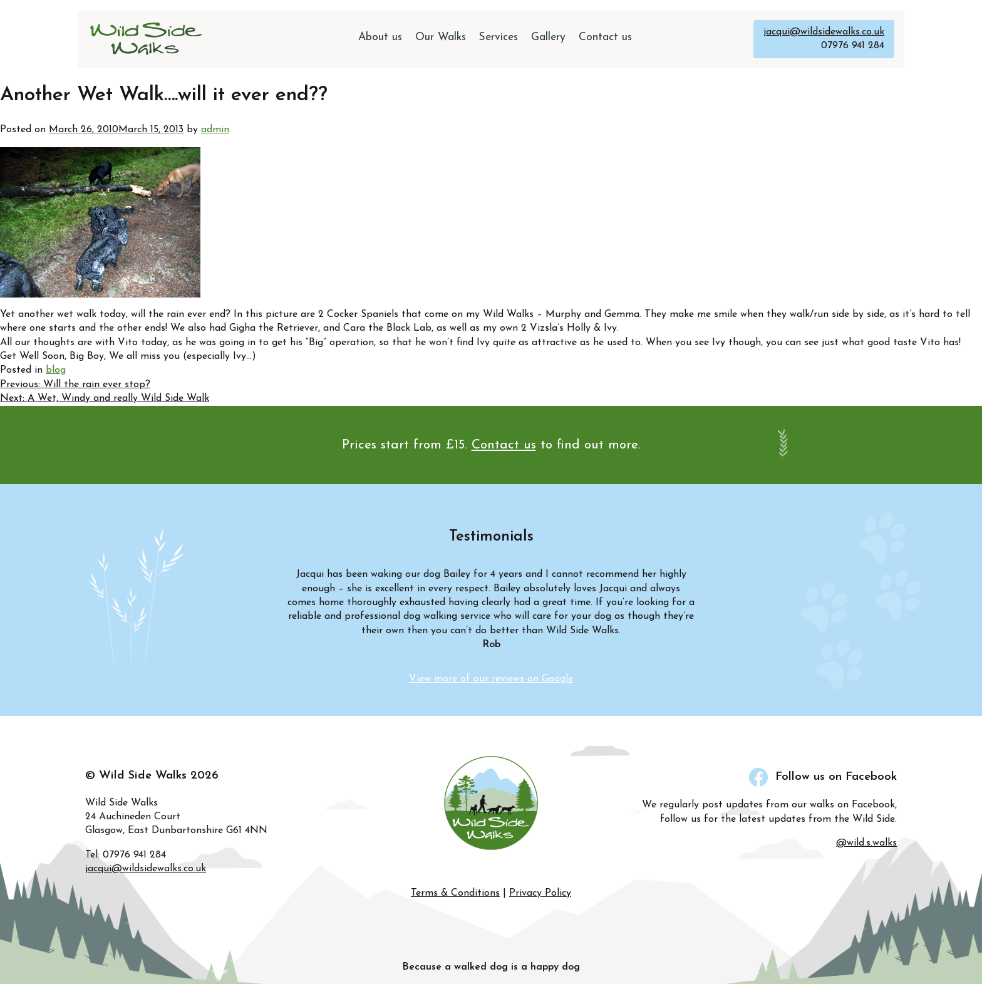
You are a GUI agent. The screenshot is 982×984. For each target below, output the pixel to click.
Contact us (605, 37)
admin (215, 130)
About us (380, 37)
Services (498, 37)
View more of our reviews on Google (491, 679)
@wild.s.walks (866, 843)
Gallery (548, 37)
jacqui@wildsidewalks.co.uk (823, 32)
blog (56, 370)
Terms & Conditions (455, 893)
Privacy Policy (540, 893)
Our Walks (440, 37)
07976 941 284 (852, 46)
